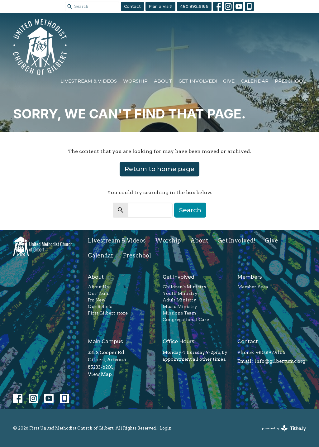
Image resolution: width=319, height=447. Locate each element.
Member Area (252, 286)
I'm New (97, 299)
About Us (98, 286)
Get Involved (178, 277)
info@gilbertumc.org (280, 361)
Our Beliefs (100, 306)
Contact (132, 6)
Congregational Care (186, 319)
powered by (284, 428)
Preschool (290, 81)
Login (166, 428)
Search (190, 210)
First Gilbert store (108, 312)
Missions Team (179, 312)
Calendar (255, 81)
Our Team (99, 293)
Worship (135, 81)
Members (249, 277)
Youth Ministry (180, 293)
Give (229, 81)
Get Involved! (198, 81)
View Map (100, 374)
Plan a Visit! (160, 6)
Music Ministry (180, 306)
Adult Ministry (179, 299)
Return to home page (159, 169)
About (163, 81)
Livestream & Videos (88, 81)
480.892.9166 (194, 6)
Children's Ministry (185, 286)
